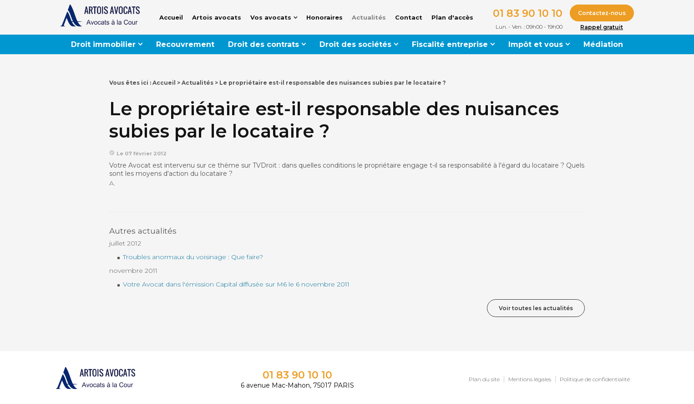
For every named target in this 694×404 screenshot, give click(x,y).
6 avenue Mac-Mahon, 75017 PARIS (297, 385)
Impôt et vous (535, 44)
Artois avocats (216, 17)
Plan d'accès (452, 17)
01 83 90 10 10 (527, 13)
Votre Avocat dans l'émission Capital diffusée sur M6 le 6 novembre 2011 (236, 284)
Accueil (171, 17)
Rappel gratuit (601, 27)
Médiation (603, 44)
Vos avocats (270, 17)
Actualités (369, 17)
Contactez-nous (602, 13)
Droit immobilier (103, 44)
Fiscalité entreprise (450, 44)
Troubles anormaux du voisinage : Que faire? (193, 257)
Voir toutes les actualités (536, 308)
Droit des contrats (263, 44)
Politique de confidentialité (595, 379)
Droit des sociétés (355, 44)
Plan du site (484, 379)
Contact (408, 17)
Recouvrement (185, 44)
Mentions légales (529, 379)
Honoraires (324, 17)
